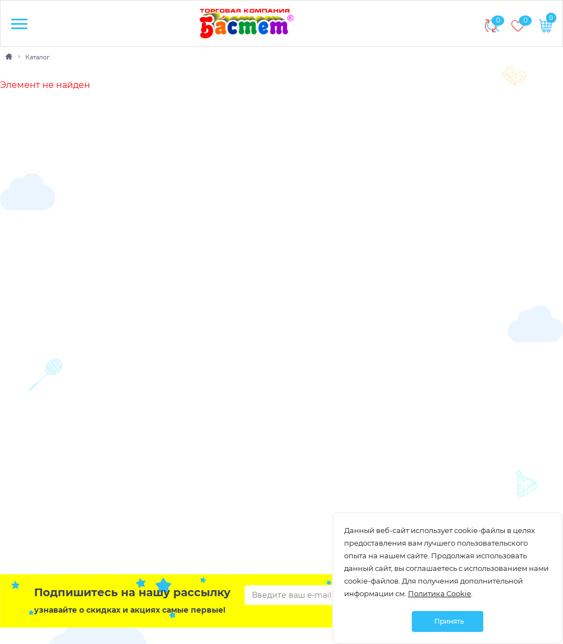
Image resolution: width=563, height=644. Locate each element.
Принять (449, 621)
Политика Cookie (439, 593)
